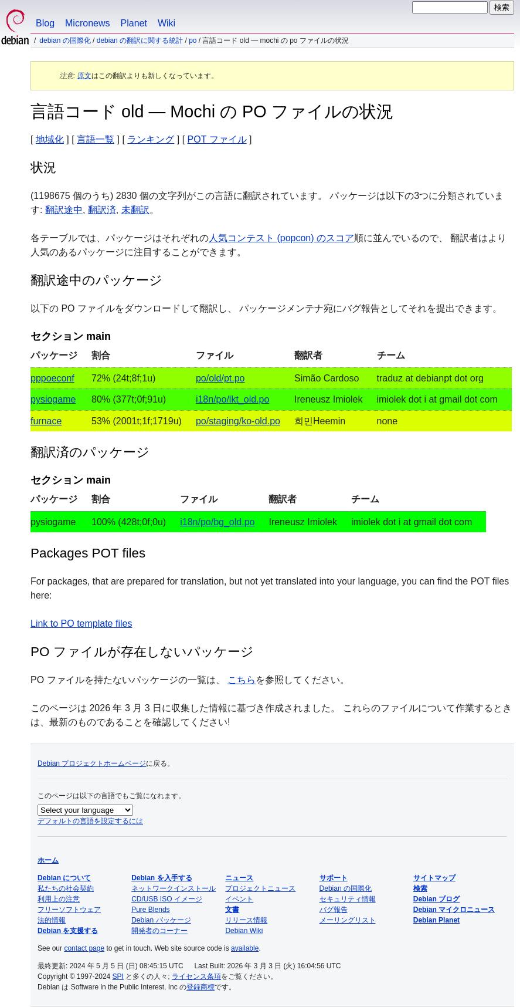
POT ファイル (217, 139)
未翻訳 (135, 210)
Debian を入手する (161, 878)
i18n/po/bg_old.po (217, 522)
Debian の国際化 (64, 40)
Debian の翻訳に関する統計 (140, 40)
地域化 (50, 139)
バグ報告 (334, 909)
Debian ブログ (436, 899)
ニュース (239, 878)
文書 (232, 909)
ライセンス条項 (196, 976)
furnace (46, 421)
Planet (134, 23)
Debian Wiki (244, 931)
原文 (84, 76)
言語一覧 (95, 139)
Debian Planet (436, 920)
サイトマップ (434, 878)
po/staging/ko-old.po (238, 421)
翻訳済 (102, 210)
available (245, 948)
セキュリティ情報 (348, 899)
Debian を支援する (68, 931)
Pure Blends (150, 909)
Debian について (64, 878)
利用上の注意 (59, 899)
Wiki (166, 23)
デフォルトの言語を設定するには (90, 821)
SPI (118, 976)
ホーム (48, 860)
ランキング (150, 139)
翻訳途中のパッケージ (96, 280)
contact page (84, 948)
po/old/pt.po (220, 378)
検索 (420, 888)
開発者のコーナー (159, 931)
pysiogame (53, 399)
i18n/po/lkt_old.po (232, 399)
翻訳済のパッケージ (89, 452)
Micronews (87, 23)
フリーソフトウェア (69, 909)
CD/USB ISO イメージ (166, 899)
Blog (45, 23)
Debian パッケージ (161, 920)
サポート (334, 878)
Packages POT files (87, 553)
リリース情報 (246, 920)
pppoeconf (52, 378)
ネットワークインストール (173, 888)
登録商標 (200, 987)
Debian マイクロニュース (454, 909)
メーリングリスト (348, 920)
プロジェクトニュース (260, 888)
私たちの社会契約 (66, 888)
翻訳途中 (64, 210)
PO (192, 40)
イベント (239, 899)
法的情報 (52, 920)
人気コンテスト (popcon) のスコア (281, 238)
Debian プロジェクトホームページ (92, 763)
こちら (241, 680)
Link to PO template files (81, 623)
